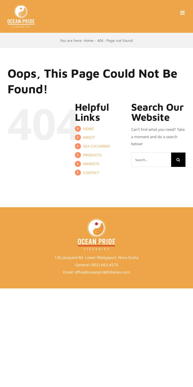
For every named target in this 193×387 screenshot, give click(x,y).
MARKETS (91, 163)
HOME (88, 128)
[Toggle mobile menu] (182, 12)
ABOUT (89, 137)
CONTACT (91, 172)
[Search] (178, 160)
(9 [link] (92, 264)
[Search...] (151, 160)
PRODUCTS (92, 155)
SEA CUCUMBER (96, 146)
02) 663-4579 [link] (106, 264)
